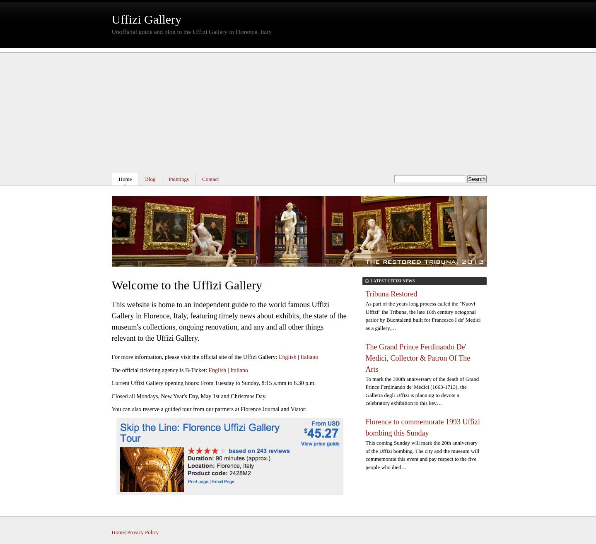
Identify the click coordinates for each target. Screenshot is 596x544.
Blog (150, 179)
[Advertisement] (298, 110)
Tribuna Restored (391, 294)
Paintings (179, 179)
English (288, 357)
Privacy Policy (143, 532)
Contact (210, 179)
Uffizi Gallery (147, 19)
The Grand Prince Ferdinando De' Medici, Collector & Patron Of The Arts (418, 358)
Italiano (310, 357)
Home (125, 179)
